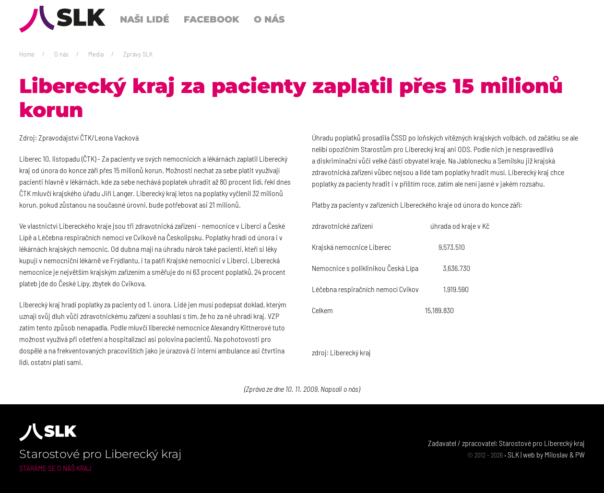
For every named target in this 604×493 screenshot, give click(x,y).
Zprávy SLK (138, 54)
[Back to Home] (62, 19)
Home (27, 54)
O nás (61, 54)
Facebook (211, 19)
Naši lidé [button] (144, 19)
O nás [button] (269, 19)
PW (580, 454)
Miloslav (556, 454)
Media (96, 54)
